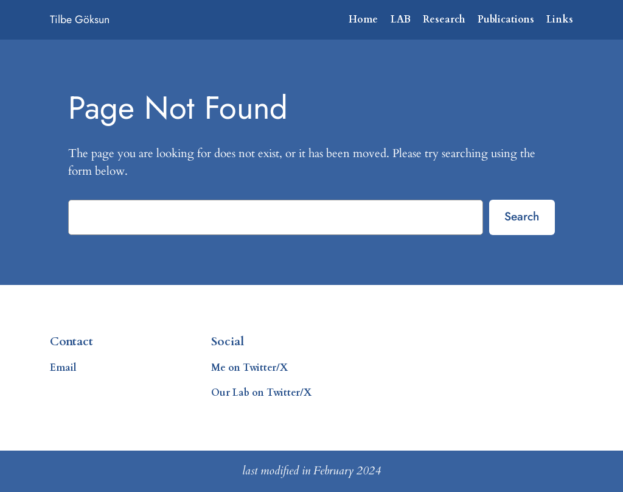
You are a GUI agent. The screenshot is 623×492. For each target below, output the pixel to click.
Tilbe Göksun (80, 19)
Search (521, 216)
